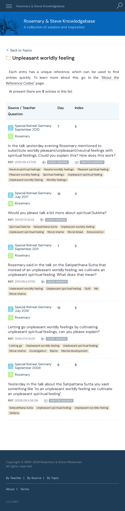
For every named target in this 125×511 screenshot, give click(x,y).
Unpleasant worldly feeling (26, 180)
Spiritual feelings (53, 174)
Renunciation (95, 232)
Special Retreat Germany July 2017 (33, 195)
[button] (9, 6)
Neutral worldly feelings (59, 169)
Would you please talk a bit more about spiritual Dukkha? (57, 212)
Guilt (88, 289)
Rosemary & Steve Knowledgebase (40, 6)
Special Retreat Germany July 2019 (33, 309)
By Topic (53, 478)
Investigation (37, 351)
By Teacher (14, 478)
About (10, 489)
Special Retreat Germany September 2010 (33, 128)
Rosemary (22, 136)
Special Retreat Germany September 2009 (33, 366)
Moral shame (56, 232)
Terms (24, 489)
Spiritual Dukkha (19, 226)
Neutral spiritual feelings (24, 169)
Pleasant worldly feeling (24, 174)
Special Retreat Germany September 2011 (33, 247)
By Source (34, 478)
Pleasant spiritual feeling (93, 169)
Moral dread (75, 232)
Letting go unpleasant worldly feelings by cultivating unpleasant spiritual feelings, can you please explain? (54, 329)
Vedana (14, 413)
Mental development (74, 351)
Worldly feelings (57, 180)
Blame (54, 351)
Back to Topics (21, 50)
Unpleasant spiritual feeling (85, 174)
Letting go (15, 345)
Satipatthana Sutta (45, 226)
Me (96, 289)
